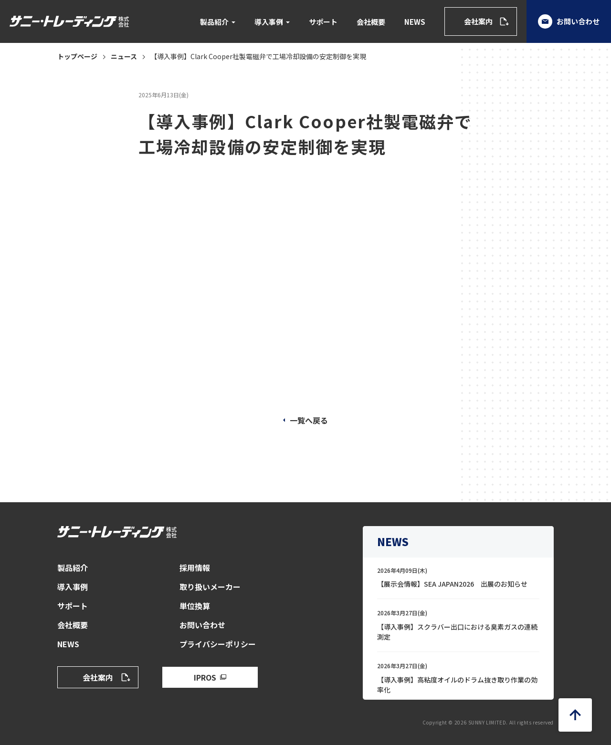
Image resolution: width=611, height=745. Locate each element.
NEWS (414, 22)
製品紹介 (214, 22)
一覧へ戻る (309, 420)
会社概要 (371, 22)
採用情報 (194, 567)
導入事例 (268, 22)
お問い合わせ (569, 21)
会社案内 (478, 21)
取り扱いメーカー (210, 586)
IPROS (205, 677)
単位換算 (194, 605)
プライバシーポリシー (217, 644)
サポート (323, 22)
